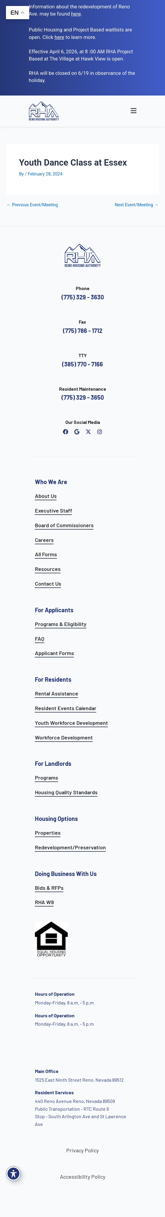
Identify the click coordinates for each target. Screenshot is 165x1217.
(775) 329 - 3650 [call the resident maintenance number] (82, 397)
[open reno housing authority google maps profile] (77, 431)
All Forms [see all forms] (46, 554)
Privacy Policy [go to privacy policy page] (82, 1150)
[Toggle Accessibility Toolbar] (13, 1173)
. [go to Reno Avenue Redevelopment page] (76, 14)
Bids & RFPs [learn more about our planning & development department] (49, 887)
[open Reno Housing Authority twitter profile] (88, 431)
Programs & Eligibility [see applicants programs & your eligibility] (61, 624)
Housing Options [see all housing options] (56, 818)
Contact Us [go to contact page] (48, 583)
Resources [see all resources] (48, 569)
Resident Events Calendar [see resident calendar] (65, 708)
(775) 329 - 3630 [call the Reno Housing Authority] (82, 297)
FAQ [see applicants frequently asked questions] (39, 638)
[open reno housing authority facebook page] (65, 431)
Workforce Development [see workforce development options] (64, 737)
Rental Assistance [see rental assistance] (56, 693)
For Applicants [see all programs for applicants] (54, 609)
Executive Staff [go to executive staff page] (53, 510)
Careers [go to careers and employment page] (44, 539)
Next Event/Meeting (136, 205)
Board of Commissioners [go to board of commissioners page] (64, 525)
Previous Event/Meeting (32, 205)
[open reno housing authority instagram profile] (99, 431)
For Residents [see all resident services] (53, 679)
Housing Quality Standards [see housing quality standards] (66, 792)
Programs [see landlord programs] (46, 777)
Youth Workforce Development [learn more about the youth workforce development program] (71, 722)
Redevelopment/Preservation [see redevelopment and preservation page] (70, 847)
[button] (122, 111)
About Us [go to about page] (46, 495)
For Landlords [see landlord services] (53, 763)
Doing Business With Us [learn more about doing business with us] (66, 873)
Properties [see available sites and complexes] (48, 832)
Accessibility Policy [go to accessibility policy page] (82, 1176)
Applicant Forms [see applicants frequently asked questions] (54, 653)
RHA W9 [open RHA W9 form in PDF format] (44, 902)
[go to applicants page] (59, 37)
